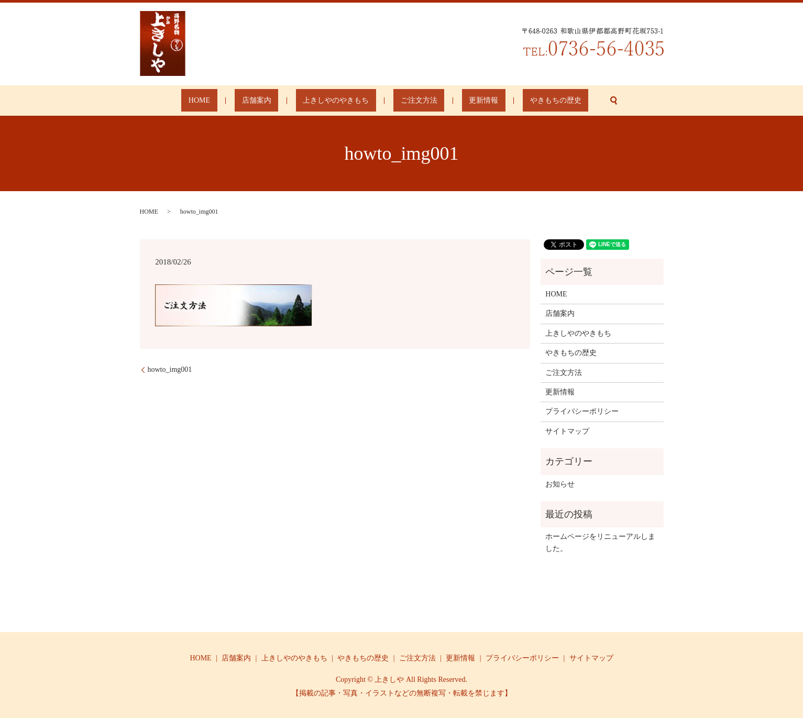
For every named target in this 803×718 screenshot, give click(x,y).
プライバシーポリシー (582, 411)
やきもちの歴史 (520, 101)
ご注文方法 (411, 101)
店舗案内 (277, 101)
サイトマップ (567, 431)
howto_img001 (170, 369)
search (571, 100)
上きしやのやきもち (343, 101)
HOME (234, 101)
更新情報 (462, 101)
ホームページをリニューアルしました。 (600, 542)
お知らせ (560, 484)
